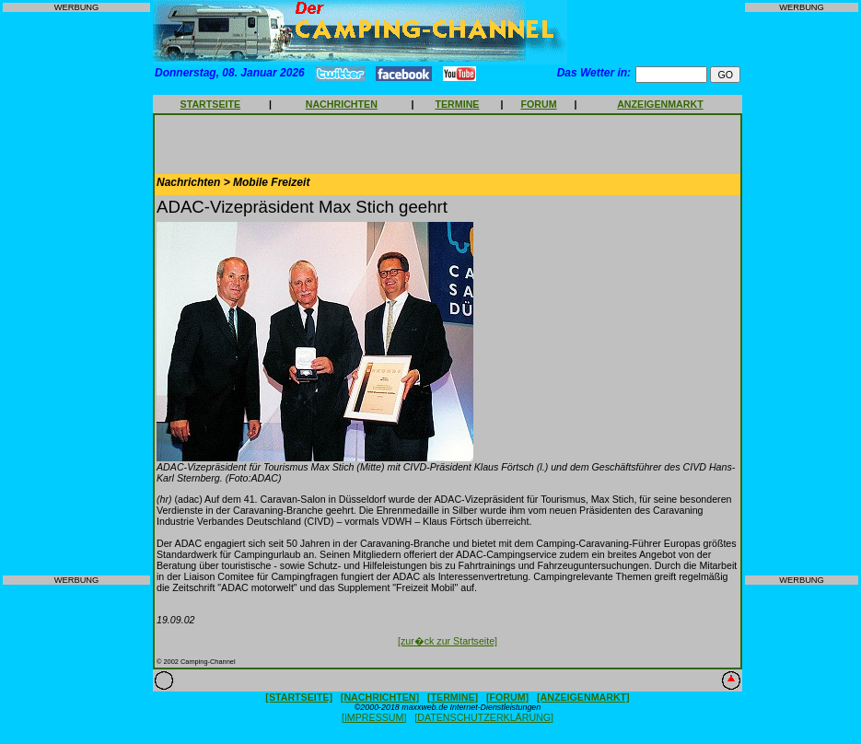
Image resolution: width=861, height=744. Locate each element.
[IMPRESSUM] (374, 717)
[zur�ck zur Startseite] (447, 640)
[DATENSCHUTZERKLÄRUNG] (483, 717)
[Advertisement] (76, 293)
